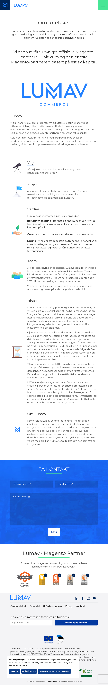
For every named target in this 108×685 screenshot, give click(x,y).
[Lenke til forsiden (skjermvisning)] (21, 5)
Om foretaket (18, 606)
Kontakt (80, 606)
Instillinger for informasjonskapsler (54, 671)
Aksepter (14, 671)
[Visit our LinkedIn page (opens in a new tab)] (77, 598)
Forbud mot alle (29, 671)
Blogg (68, 606)
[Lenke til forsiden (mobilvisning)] (5, 5)
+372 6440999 (50, 682)
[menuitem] (19, 606)
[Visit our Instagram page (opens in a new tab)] (89, 598)
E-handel (35, 606)
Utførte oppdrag (52, 606)
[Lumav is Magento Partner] (26, 579)
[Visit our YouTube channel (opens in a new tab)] (94, 598)
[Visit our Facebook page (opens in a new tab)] (83, 598)
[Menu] (103, 5)
